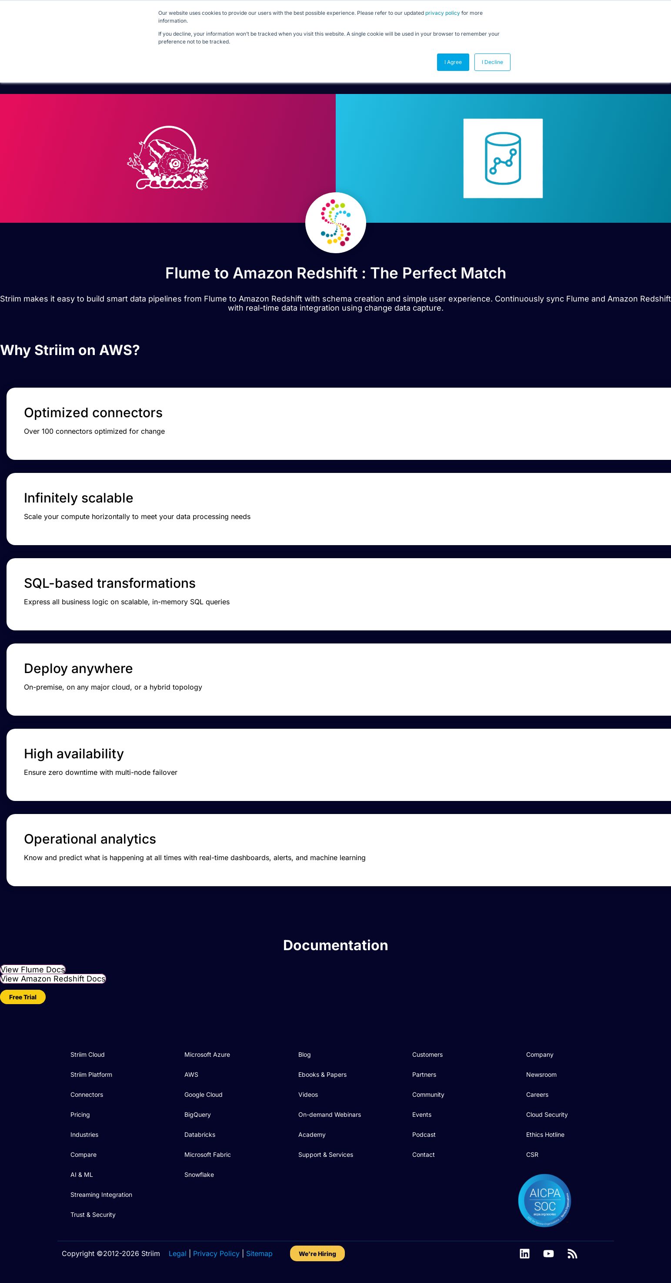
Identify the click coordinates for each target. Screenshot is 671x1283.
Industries (84, 1134)
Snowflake (199, 1174)
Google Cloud (203, 1094)
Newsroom (541, 1074)
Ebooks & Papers (322, 1074)
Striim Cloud (87, 1054)
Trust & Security (93, 1214)
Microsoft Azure (207, 1054)
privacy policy (442, 13)
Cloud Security (547, 1114)
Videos (308, 1094)
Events (421, 1114)
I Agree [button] (453, 62)
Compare (83, 1154)
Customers (427, 1054)
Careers (537, 1094)
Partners (424, 1074)
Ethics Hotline (545, 1134)
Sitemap (259, 1253)
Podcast (424, 1134)
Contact (423, 1154)
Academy (312, 1134)
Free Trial (23, 997)
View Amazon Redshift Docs (53, 978)
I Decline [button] (492, 62)
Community (428, 1094)
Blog (304, 1054)
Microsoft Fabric (207, 1154)
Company (540, 1054)
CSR (532, 1154)
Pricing (80, 1114)
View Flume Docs (32, 969)
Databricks (199, 1134)
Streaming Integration (101, 1194)
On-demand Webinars (329, 1114)
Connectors (86, 1094)
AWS (191, 1074)
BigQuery (197, 1114)
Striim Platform (91, 1074)
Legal (178, 1253)
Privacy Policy (216, 1253)
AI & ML (81, 1174)
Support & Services (325, 1154)
